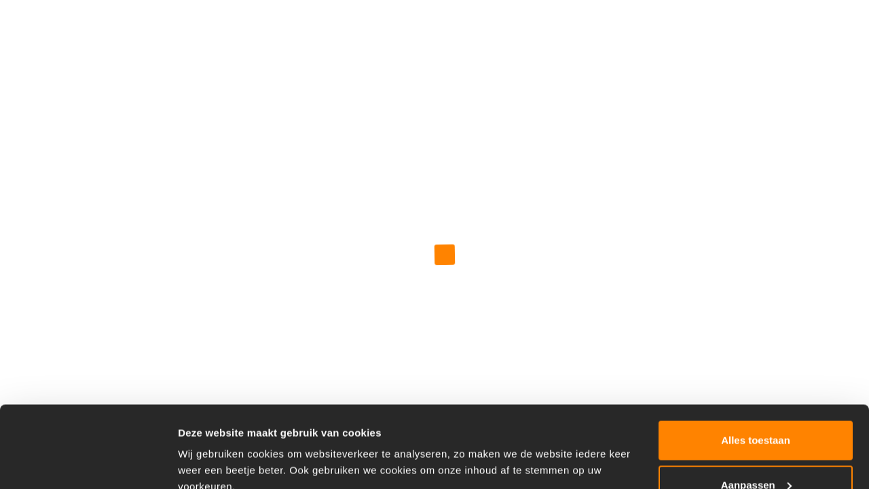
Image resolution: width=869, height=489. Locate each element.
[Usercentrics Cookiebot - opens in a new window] (88, 462)
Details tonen (210, 447)
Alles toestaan (755, 363)
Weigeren (755, 452)
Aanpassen (756, 408)
